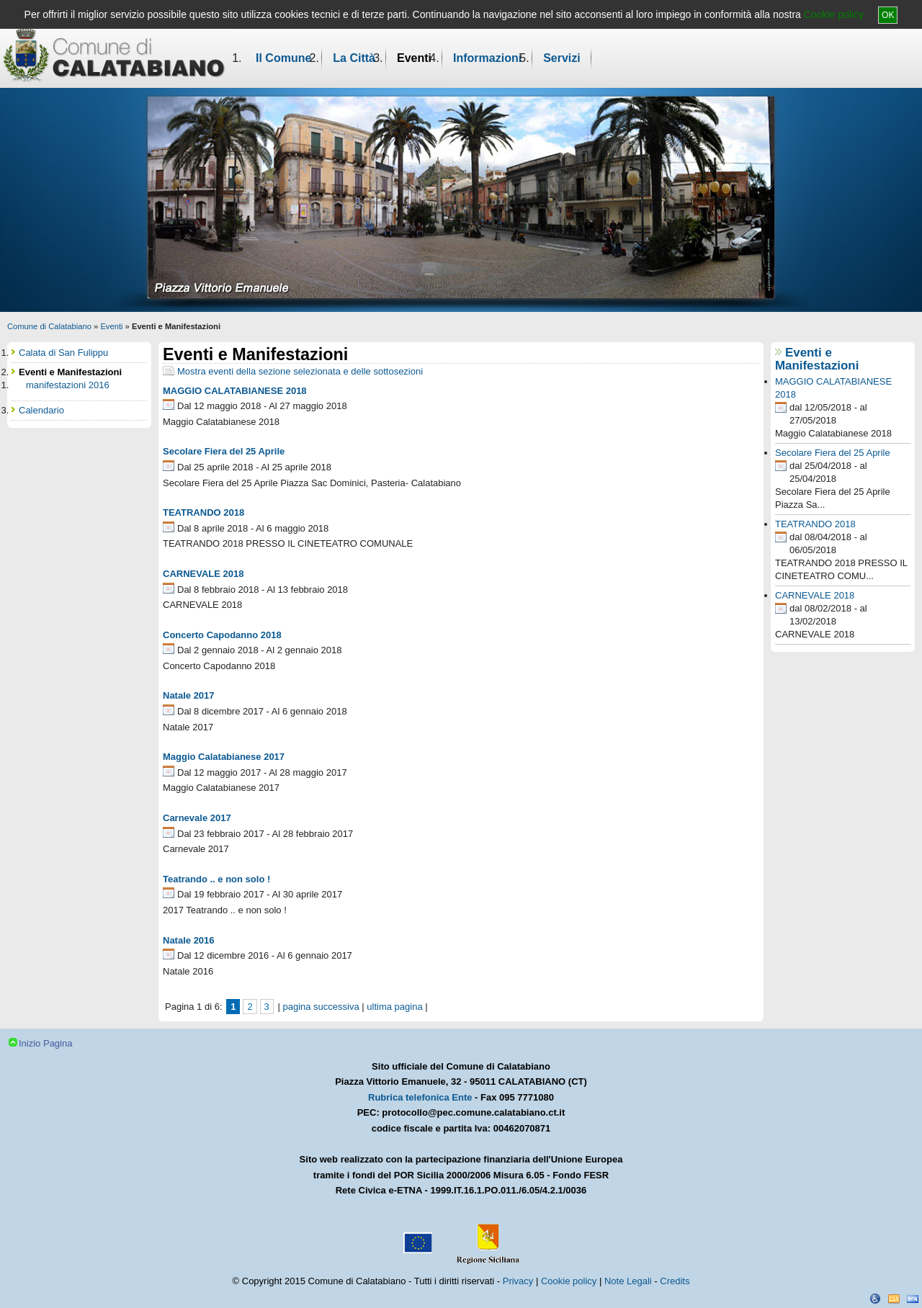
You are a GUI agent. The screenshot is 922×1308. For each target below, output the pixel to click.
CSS (894, 1298)
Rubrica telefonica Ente (420, 1097)
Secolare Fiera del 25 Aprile (224, 451)
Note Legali (628, 1281)
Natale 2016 (189, 940)
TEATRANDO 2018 (203, 512)
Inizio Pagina (45, 1043)
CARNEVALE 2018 (203, 573)
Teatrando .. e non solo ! (216, 879)
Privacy (518, 1281)
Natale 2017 (189, 695)
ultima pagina (394, 1006)
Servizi (562, 58)
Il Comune (283, 58)
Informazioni (487, 58)
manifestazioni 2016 (67, 385)
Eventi (414, 58)
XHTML (912, 1298)
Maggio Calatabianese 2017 (224, 756)
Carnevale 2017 (197, 817)
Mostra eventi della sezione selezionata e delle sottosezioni (300, 371)
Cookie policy (834, 14)
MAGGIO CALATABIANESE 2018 (235, 390)
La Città (354, 58)
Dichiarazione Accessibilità (875, 1298)
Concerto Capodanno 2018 (222, 635)
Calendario (41, 410)
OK (888, 15)
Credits (674, 1281)
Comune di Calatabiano (49, 326)
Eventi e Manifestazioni (817, 359)
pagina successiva (320, 1006)
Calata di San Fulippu (63, 352)
